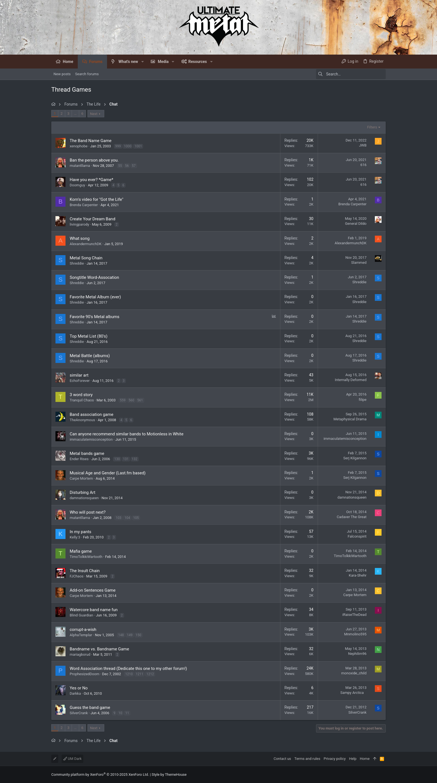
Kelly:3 (75, 537)
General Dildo (355, 223)
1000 (127, 146)
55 (120, 166)
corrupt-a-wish (83, 629)
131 (125, 459)
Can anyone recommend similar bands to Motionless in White (126, 433)
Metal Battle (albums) (90, 355)
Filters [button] (372, 127)
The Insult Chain (85, 570)
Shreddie (77, 263)
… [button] (75, 113)
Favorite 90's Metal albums (94, 316)
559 (122, 400)
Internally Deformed (350, 380)
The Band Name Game (90, 140)
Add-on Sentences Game (92, 590)
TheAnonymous (82, 420)
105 (136, 518)
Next (94, 114)
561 (140, 400)
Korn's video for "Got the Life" (96, 199)
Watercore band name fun (94, 609)
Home (365, 759)
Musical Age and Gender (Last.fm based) (107, 472)
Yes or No (79, 688)
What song (79, 238)
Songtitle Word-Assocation (94, 277)
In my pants (80, 531)
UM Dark (72, 759)
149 (129, 635)
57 (134, 166)
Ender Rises (79, 459)
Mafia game (81, 551)
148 (121, 635)
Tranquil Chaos (82, 400)
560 (131, 400)
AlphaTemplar (81, 635)
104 (127, 518)
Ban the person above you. (94, 160)
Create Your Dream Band (92, 218)
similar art (79, 375)
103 (118, 518)
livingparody (79, 224)
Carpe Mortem (81, 478)
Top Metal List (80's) (89, 336)
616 (363, 165)
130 (117, 459)
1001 (138, 146)
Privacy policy (335, 759)
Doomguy (77, 185)
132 (134, 459)
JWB (362, 145)
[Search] (351, 74)
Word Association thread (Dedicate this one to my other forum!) (128, 668)
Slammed (358, 262)
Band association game (91, 414)
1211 (139, 674)
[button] (142, 61)
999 (118, 146)
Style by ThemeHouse (169, 774)
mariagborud (80, 654)
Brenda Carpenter (84, 205)
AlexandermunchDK (85, 244)
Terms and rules (307, 759)
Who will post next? (88, 512)
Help (352, 759)
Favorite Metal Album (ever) (95, 296)
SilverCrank (79, 713)
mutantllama (80, 166)
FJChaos (77, 576)
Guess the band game (90, 707)
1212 (150, 674)
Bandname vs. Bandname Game (99, 649)
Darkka (75, 693)
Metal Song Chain (86, 257)
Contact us (282, 759)
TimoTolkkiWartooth (86, 557)
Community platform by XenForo (100, 774)
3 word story (81, 394)
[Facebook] (383, 774)
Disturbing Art (82, 492)
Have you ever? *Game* (91, 179)
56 (127, 166)
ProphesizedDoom (84, 674)
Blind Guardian (81, 615)
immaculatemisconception (91, 439)
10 (120, 713)
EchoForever (80, 381)
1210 (129, 674)
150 (138, 635)
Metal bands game (87, 453)
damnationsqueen (84, 498)
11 (127, 713)
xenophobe (79, 146)
